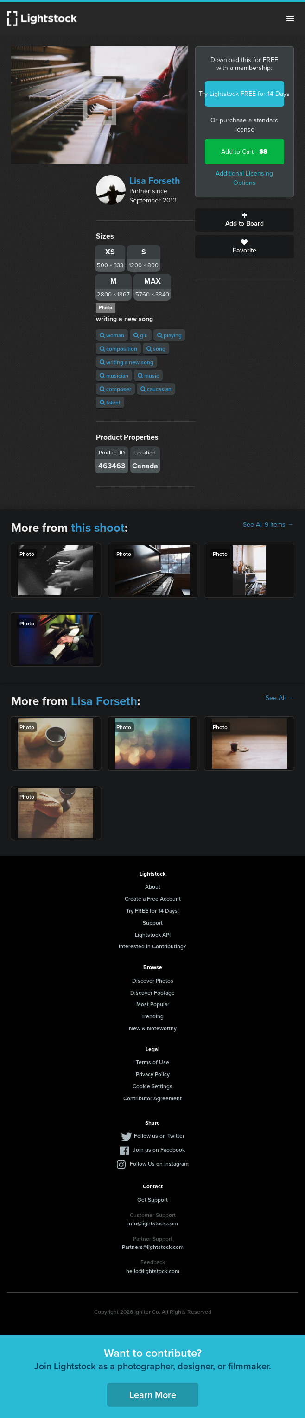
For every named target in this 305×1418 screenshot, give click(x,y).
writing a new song (126, 362)
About (152, 886)
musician (114, 375)
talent (110, 402)
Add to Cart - (244, 152)
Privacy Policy (153, 1074)
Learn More (152, 1394)
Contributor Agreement (152, 1098)
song (155, 349)
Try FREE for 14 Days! (152, 910)
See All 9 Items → (268, 524)
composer (115, 389)
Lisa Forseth (154, 181)
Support (153, 922)
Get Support (152, 1200)
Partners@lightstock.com (153, 1247)
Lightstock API (153, 935)
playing (169, 335)
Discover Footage (152, 992)
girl (140, 335)
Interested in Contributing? (152, 946)
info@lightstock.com (152, 1223)
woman (112, 335)
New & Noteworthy (153, 1028)
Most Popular (152, 1004)
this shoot (98, 527)
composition (118, 349)
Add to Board (244, 220)
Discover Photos (152, 980)
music (148, 375)
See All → (280, 698)
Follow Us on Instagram (159, 1163)
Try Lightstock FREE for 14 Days (245, 94)
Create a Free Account (153, 898)
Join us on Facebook (159, 1149)
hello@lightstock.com (152, 1271)
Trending (152, 1016)
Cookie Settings (152, 1086)
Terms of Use (152, 1062)
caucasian (156, 389)
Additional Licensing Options (244, 178)
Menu (290, 18)
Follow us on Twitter (159, 1136)
